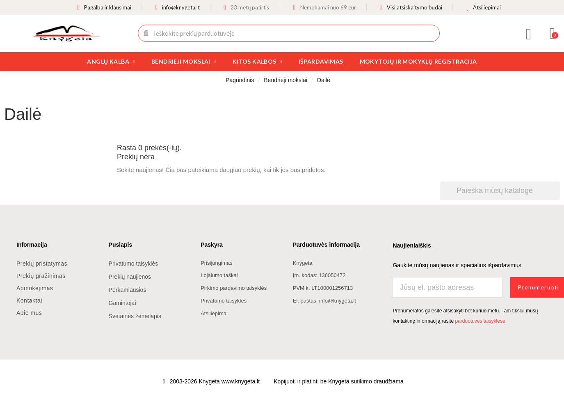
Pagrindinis (240, 80)
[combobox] (289, 33)
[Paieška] (500, 190)
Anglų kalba (111, 61)
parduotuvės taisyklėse (480, 321)
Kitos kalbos (257, 61)
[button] (553, 33)
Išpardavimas (321, 61)
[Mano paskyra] (529, 34)
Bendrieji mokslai (183, 61)
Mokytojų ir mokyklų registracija (418, 61)
